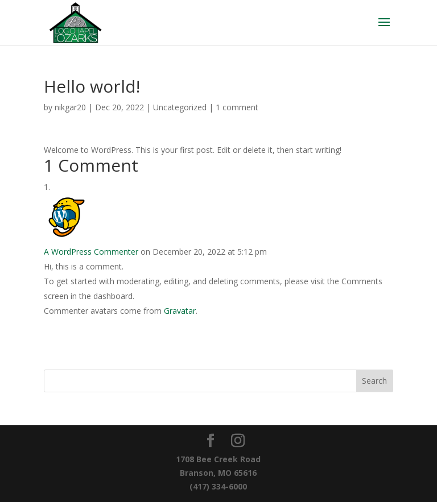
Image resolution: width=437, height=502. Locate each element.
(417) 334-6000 (218, 486)
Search (374, 380)
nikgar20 (70, 107)
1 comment (237, 107)
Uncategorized (180, 107)
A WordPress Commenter (91, 251)
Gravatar (180, 310)
